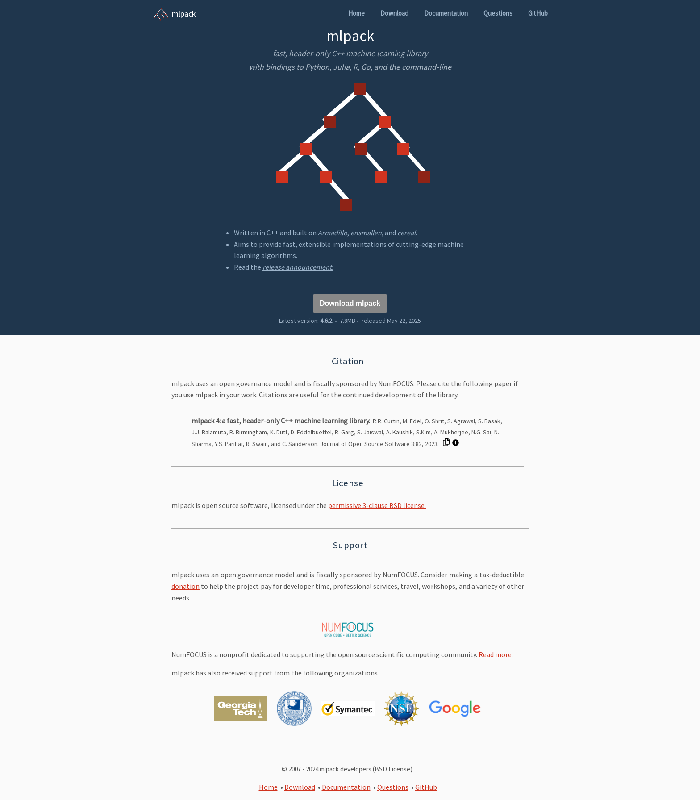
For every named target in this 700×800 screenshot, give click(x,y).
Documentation (446, 13)
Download (394, 13)
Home (356, 13)
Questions (497, 13)
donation (185, 586)
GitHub (538, 13)
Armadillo (332, 232)
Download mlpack (350, 303)
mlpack (184, 13)
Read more (495, 654)
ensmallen (366, 232)
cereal (406, 232)
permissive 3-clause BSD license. (377, 505)
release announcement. (297, 266)
